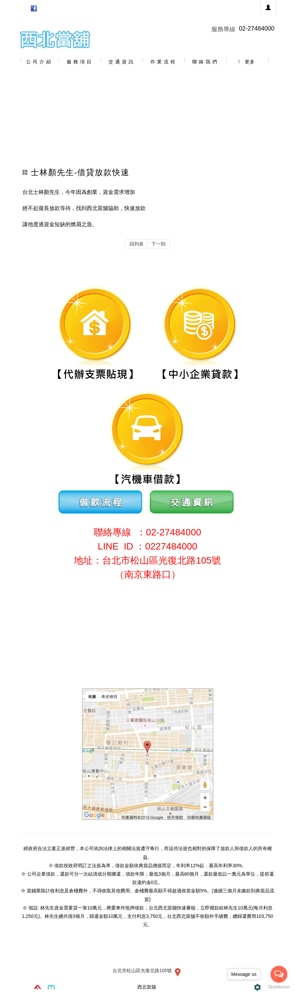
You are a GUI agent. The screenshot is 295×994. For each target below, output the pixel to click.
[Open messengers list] (279, 974)
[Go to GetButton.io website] (279, 987)
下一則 (158, 244)
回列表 (137, 244)
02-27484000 (256, 28)
